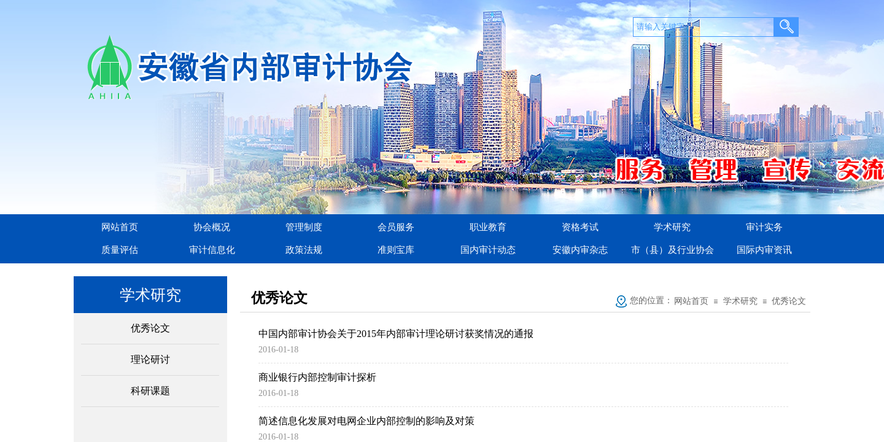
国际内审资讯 (764, 250)
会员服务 (396, 227)
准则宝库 (396, 250)
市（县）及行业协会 (672, 250)
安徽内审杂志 (580, 250)
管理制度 (303, 227)
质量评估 (119, 250)
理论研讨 (150, 359)
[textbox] (703, 27)
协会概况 (211, 227)
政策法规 (303, 250)
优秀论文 (150, 328)
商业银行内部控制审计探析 (317, 377)
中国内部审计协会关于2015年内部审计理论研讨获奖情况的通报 (395, 333)
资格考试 (580, 227)
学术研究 (672, 227)
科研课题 (150, 391)
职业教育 (488, 227)
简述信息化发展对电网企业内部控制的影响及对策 (366, 421)
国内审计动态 (488, 250)
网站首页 (119, 227)
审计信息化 (212, 250)
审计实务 (764, 227)
